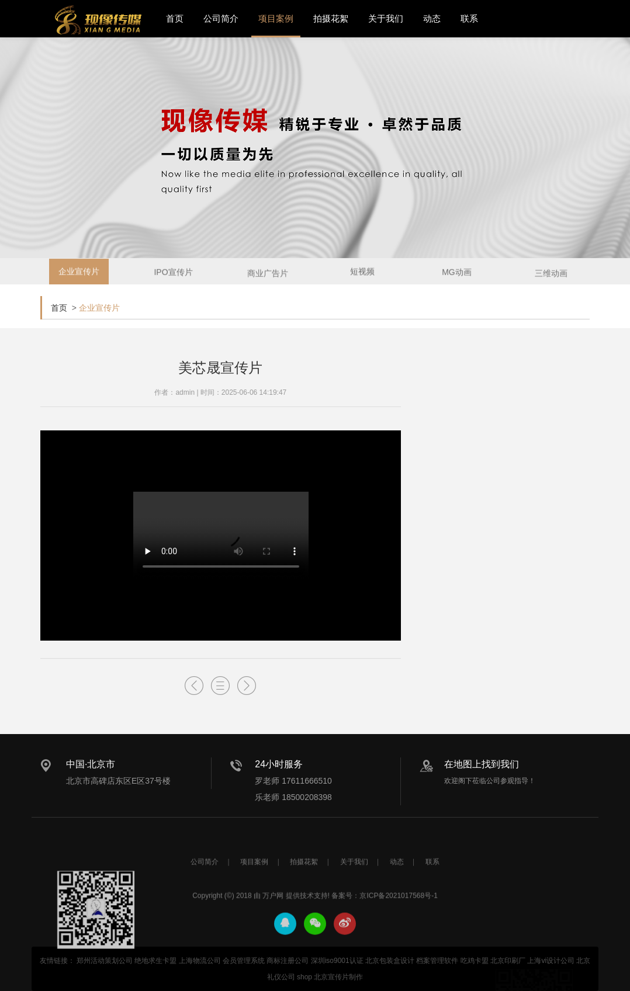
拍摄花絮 (330, 18)
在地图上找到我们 (481, 764)
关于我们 (385, 18)
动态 (432, 18)
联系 (469, 18)
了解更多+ (566, 439)
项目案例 (275, 18)
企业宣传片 (78, 275)
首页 (175, 18)
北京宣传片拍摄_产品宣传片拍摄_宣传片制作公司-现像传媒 (98, 20)
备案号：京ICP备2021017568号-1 (384, 934)
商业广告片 (267, 279)
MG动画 (457, 276)
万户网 (272, 934)
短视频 (362, 275)
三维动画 (551, 279)
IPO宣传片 (173, 276)
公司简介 (220, 18)
